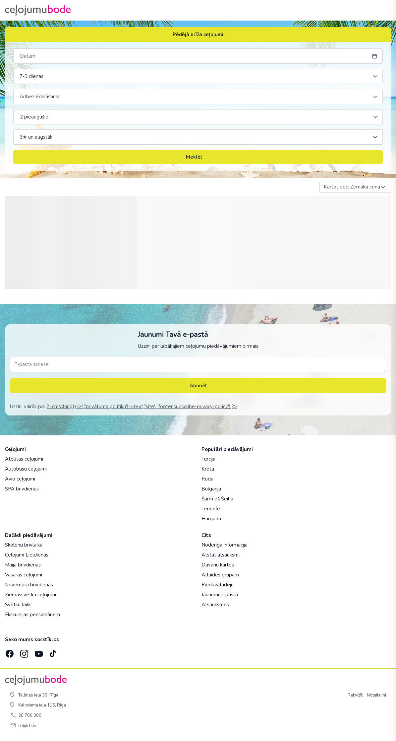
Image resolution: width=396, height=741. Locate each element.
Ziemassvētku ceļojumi (30, 594)
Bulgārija (211, 488)
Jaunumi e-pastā (219, 594)
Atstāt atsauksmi (220, 555)
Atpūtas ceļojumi (24, 459)
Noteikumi (376, 695)
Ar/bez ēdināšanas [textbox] (40, 96)
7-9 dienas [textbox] (31, 76)
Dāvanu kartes (217, 564)
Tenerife (210, 508)
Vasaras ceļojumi (23, 574)
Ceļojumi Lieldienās (26, 555)
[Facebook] (9, 652)
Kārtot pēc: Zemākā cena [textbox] (352, 187)
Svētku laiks (18, 604)
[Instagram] (24, 652)
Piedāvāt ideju (217, 584)
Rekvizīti (356, 695)
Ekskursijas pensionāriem (32, 614)
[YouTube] (38, 652)
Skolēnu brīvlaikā (23, 545)
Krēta (207, 469)
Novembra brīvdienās (29, 584)
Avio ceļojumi (20, 479)
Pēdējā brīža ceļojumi (198, 34)
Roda (207, 479)
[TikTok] (53, 652)
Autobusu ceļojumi (26, 469)
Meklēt (198, 157)
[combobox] (198, 76)
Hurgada (211, 518)
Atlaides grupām (220, 574)
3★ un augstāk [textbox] (36, 137)
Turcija (208, 459)
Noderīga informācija (224, 545)
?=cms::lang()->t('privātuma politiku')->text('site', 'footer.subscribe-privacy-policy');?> (142, 406)
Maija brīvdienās (23, 564)
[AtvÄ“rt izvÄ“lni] (383, 10)
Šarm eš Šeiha (217, 498)
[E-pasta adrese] (198, 364)
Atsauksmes (215, 604)
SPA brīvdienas (22, 488)
